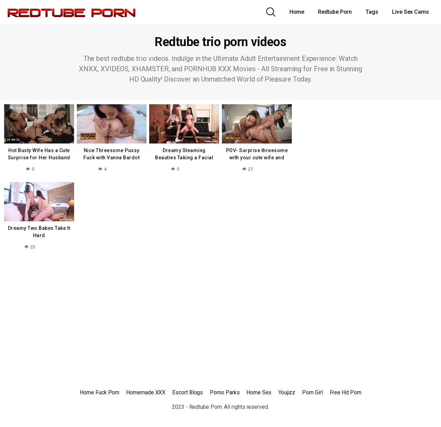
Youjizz (286, 392)
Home (297, 12)
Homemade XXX (145, 392)
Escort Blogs (187, 392)
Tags (372, 12)
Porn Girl (312, 392)
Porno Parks (224, 392)
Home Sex (258, 392)
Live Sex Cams (410, 12)
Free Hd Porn (345, 392)
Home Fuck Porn (99, 392)
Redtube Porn (335, 12)
